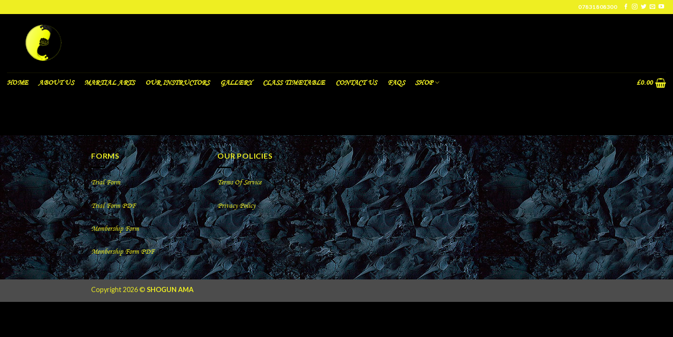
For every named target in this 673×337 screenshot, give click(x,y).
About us (56, 83)
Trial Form (105, 182)
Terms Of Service (239, 182)
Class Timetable (294, 83)
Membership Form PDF (122, 252)
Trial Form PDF (113, 206)
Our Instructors (177, 83)
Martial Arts (109, 83)
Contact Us (356, 83)
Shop (427, 82)
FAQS (396, 83)
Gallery (236, 83)
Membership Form (116, 229)
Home (17, 83)
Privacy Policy (236, 206)
